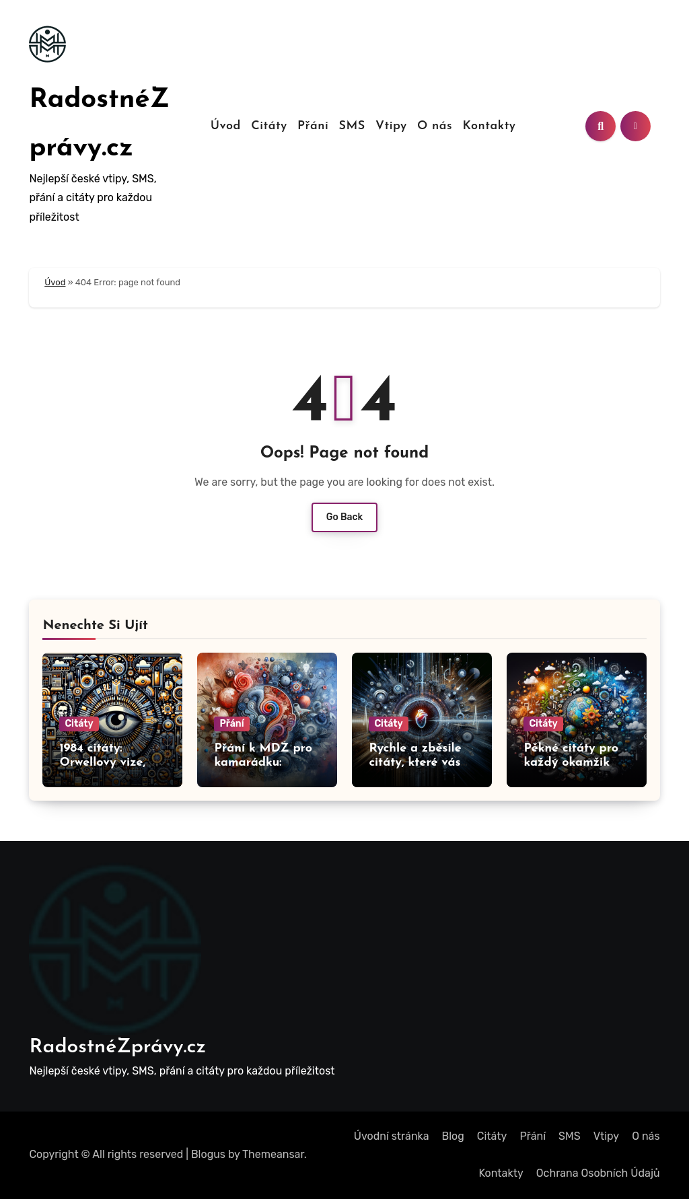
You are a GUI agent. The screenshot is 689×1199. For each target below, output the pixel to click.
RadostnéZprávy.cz (117, 1047)
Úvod (226, 126)
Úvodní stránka (391, 1136)
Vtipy (391, 126)
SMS (351, 126)
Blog (453, 1136)
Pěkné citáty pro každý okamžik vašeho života (570, 763)
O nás (434, 126)
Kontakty (488, 126)
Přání (312, 126)
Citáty (269, 126)
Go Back (344, 517)
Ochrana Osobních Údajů (598, 1173)
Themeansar (273, 1154)
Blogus (208, 1154)
